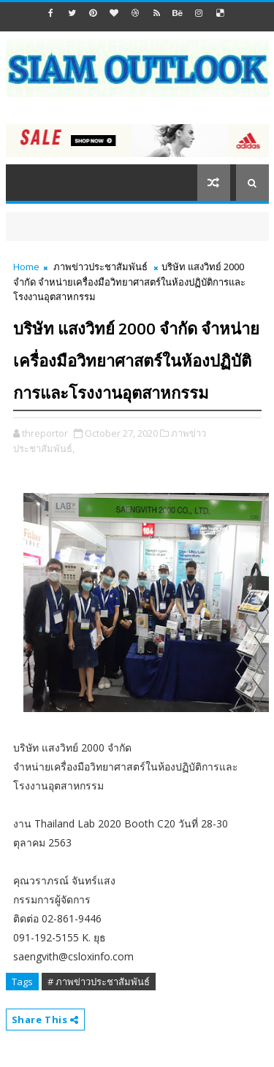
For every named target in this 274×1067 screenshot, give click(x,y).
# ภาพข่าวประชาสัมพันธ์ (98, 981)
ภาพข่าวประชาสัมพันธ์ (100, 266)
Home (26, 266)
